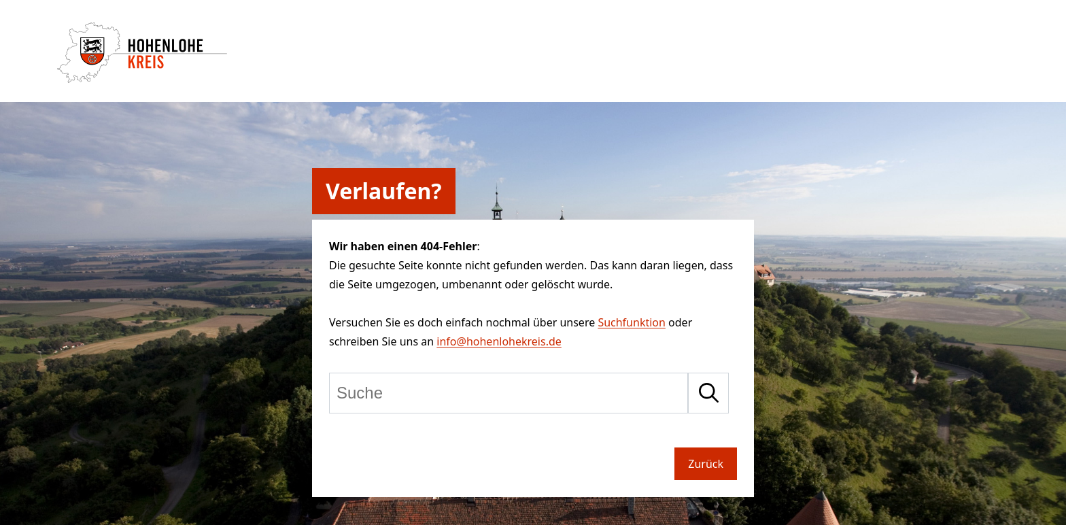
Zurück (705, 463)
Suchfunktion (632, 322)
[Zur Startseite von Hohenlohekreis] (142, 78)
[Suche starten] (708, 393)
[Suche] (508, 393)
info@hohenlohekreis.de (498, 341)
